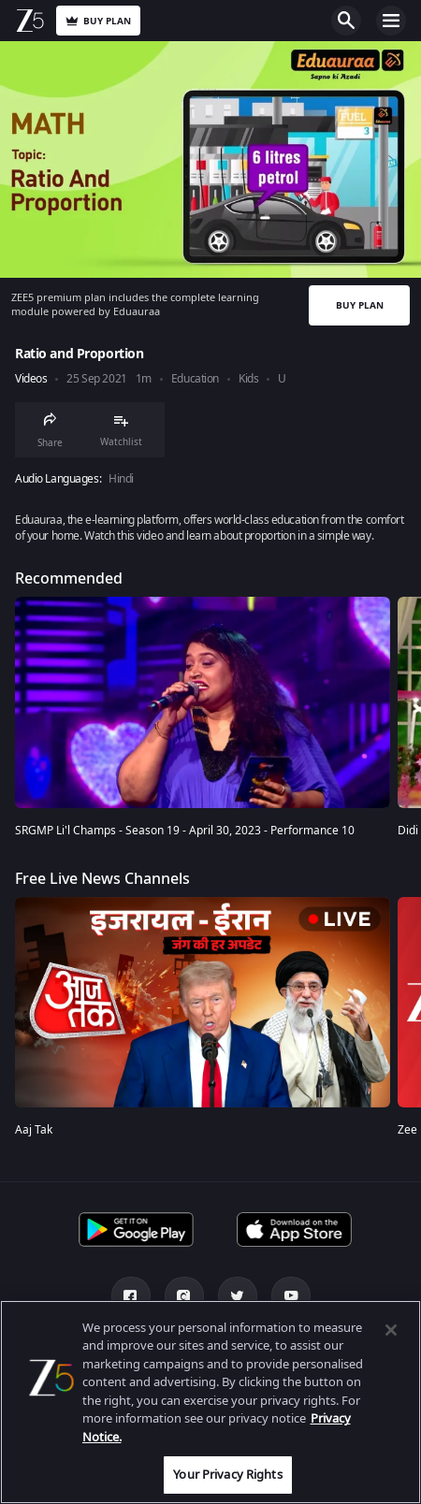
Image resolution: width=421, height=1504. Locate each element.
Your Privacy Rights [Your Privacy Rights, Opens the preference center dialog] (227, 1474)
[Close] (391, 1330)
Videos (31, 379)
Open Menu (391, 21)
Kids (248, 379)
